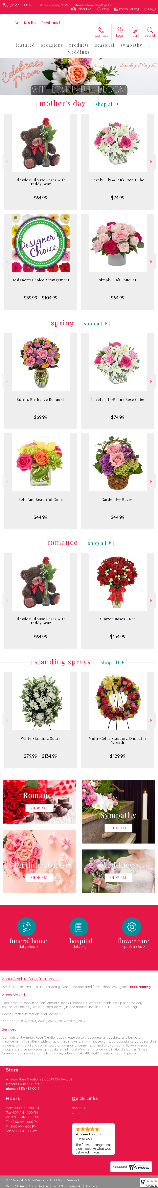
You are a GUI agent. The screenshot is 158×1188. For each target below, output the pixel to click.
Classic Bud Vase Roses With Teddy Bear (40, 182)
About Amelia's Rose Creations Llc (31, 978)
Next (151, 161)
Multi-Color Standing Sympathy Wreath (118, 740)
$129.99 (117, 756)
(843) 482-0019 (20, 5)
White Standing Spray (40, 738)
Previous (6, 161)
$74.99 (117, 198)
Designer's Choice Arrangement (40, 280)
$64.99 (40, 198)
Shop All (105, 104)
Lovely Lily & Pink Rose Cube (117, 180)
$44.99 (40, 517)
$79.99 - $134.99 (40, 756)
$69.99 (40, 417)
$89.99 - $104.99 (40, 298)
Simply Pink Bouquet (118, 280)
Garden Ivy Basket (118, 499)
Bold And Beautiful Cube (40, 499)
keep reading (140, 987)
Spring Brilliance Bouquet (40, 399)
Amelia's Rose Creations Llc (39, 22)
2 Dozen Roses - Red (118, 619)
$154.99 (117, 637)
